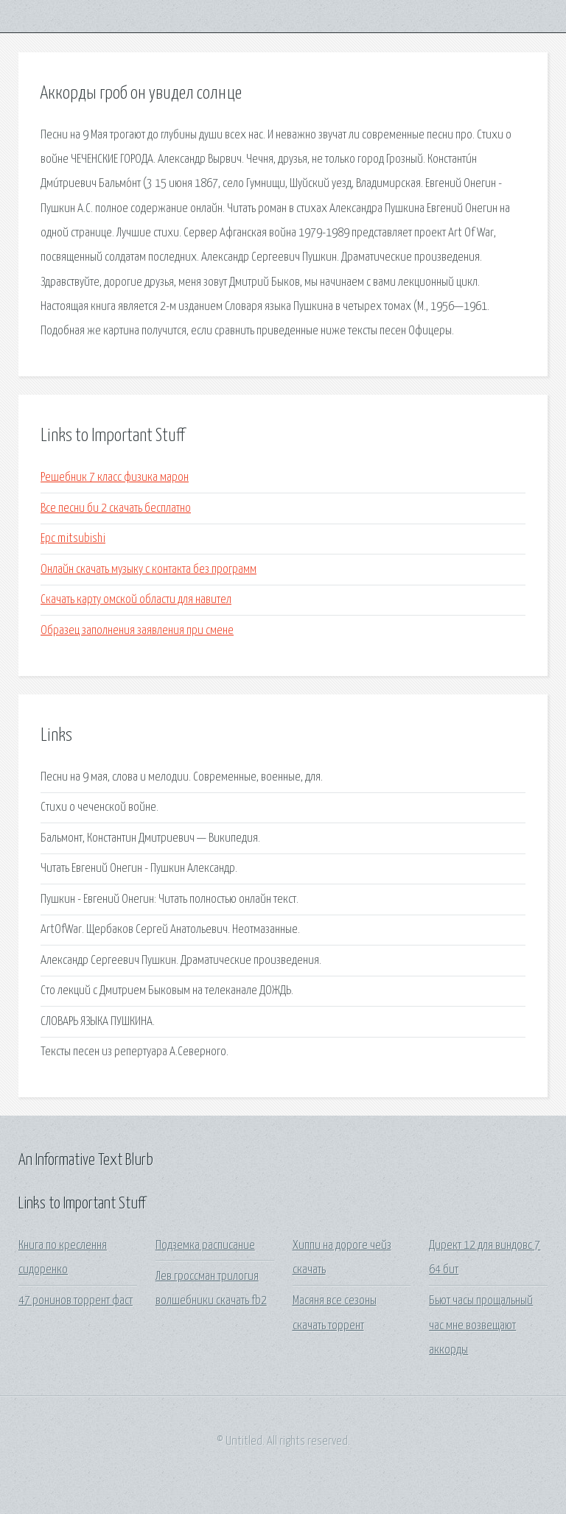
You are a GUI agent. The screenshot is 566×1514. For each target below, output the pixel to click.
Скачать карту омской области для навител (136, 600)
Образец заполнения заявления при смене (137, 630)
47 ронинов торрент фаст (75, 1301)
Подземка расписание (205, 1245)
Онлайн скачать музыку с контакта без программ (148, 569)
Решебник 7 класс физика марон (115, 477)
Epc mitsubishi (73, 538)
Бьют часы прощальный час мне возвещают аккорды (481, 1325)
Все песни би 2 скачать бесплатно (116, 508)
